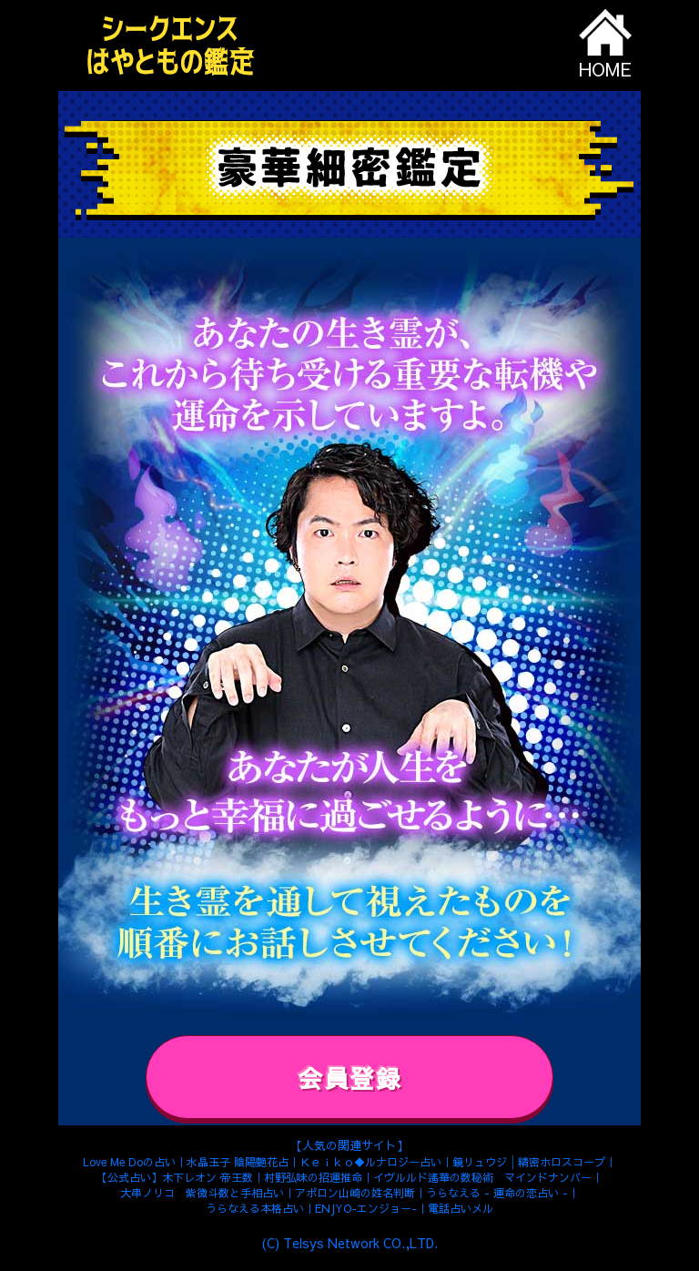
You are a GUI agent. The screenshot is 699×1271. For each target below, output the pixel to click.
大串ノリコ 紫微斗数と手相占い (202, 1192)
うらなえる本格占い (255, 1208)
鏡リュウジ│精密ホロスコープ (528, 1161)
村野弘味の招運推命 (313, 1176)
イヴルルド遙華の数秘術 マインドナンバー (482, 1176)
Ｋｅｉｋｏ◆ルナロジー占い (370, 1161)
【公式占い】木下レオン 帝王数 (174, 1176)
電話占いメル (460, 1208)
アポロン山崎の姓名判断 (355, 1192)
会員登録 (349, 1077)
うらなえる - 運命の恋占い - (497, 1192)
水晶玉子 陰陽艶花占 (238, 1161)
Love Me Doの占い (129, 1161)
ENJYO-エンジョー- (366, 1208)
